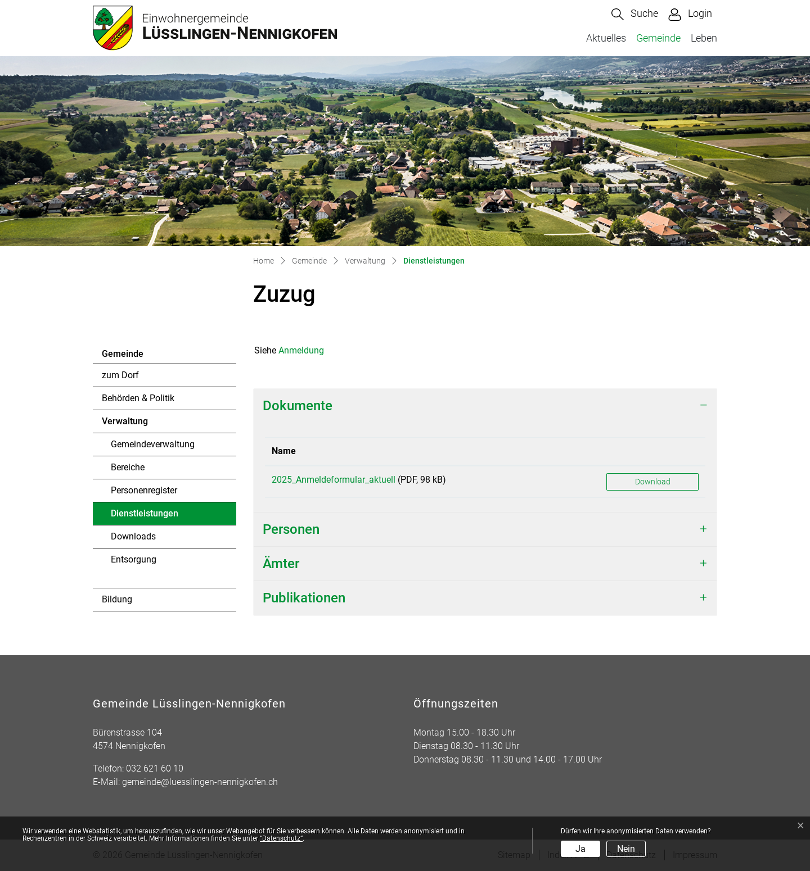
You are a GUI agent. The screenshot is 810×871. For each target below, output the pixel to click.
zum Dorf (120, 375)
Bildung (117, 599)
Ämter (281, 563)
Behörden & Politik (138, 398)
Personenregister (144, 490)
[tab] (485, 406)
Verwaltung (125, 421)
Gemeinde (658, 38)
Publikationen (304, 598)
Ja (580, 848)
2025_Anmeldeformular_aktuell (333, 479)
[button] (634, 14)
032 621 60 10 (154, 768)
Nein (626, 848)
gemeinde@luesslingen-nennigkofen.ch (200, 782)
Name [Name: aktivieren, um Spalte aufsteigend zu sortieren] (284, 451)
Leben (704, 38)
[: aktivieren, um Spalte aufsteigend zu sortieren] (652, 451)
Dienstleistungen (144, 516)
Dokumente (297, 406)
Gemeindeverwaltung (153, 444)
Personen (291, 529)
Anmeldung (301, 350)
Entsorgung (133, 559)
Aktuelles (606, 38)
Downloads (133, 536)
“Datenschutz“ (281, 838)
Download (652, 481)
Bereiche (128, 467)
